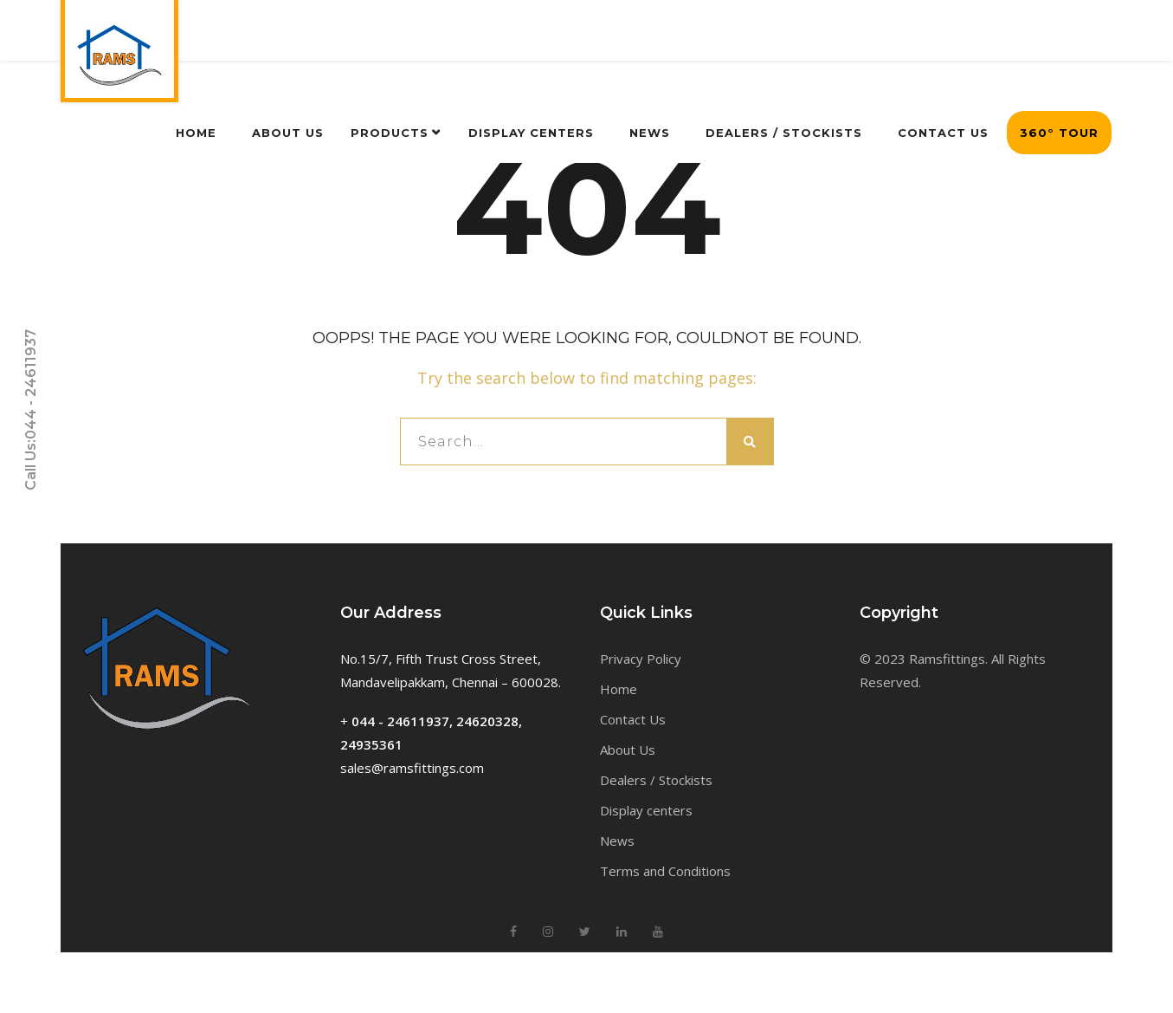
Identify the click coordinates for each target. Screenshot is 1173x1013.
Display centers (646, 810)
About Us (627, 749)
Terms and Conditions (665, 871)
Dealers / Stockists (656, 780)
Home (618, 689)
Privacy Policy (640, 658)
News (617, 840)
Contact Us (633, 719)
